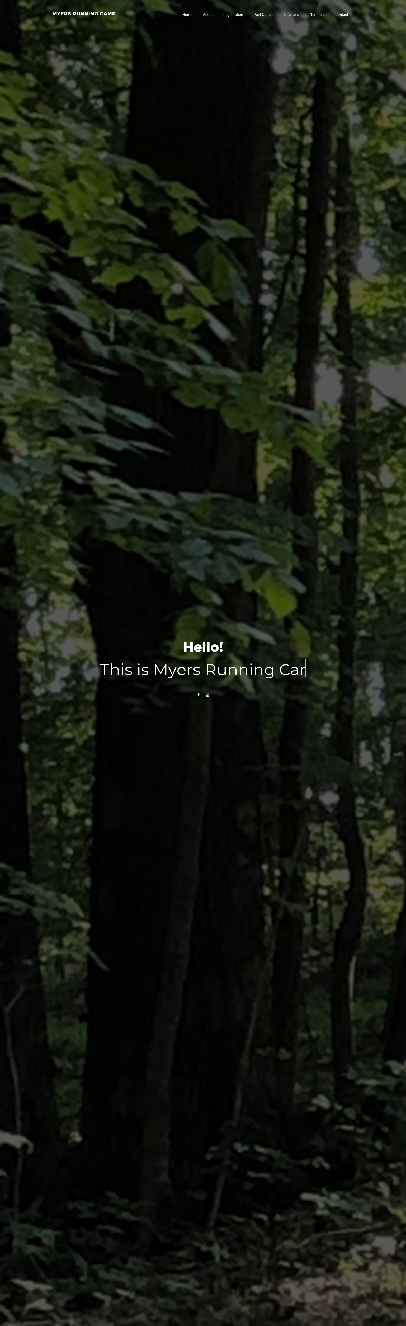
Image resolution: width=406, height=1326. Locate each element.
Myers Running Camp (84, 14)
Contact (341, 14)
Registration (233, 14)
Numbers (317, 14)
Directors (291, 14)
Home (187, 14)
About (208, 14)
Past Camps (264, 14)
